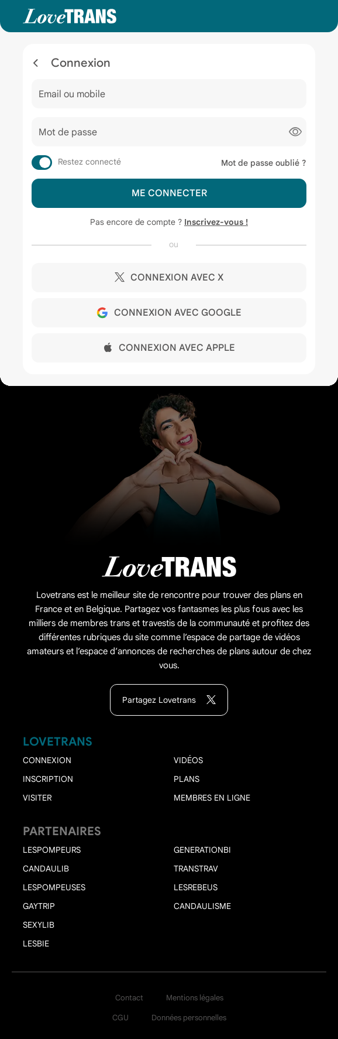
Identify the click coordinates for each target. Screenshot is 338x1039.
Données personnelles (188, 1018)
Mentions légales (194, 998)
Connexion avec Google (169, 313)
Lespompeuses (54, 887)
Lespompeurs (52, 850)
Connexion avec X (169, 278)
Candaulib (46, 868)
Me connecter (169, 193)
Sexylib (38, 925)
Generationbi (202, 850)
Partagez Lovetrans (169, 700)
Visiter (37, 797)
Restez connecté (89, 161)
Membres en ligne (212, 797)
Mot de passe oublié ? (263, 163)
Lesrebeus (196, 887)
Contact (129, 998)
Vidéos (188, 760)
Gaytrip (39, 906)
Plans (186, 779)
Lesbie (36, 943)
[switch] (42, 162)
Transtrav (196, 868)
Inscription (48, 779)
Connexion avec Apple (169, 348)
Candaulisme (202, 906)
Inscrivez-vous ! (216, 222)
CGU (120, 1018)
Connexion (47, 760)
